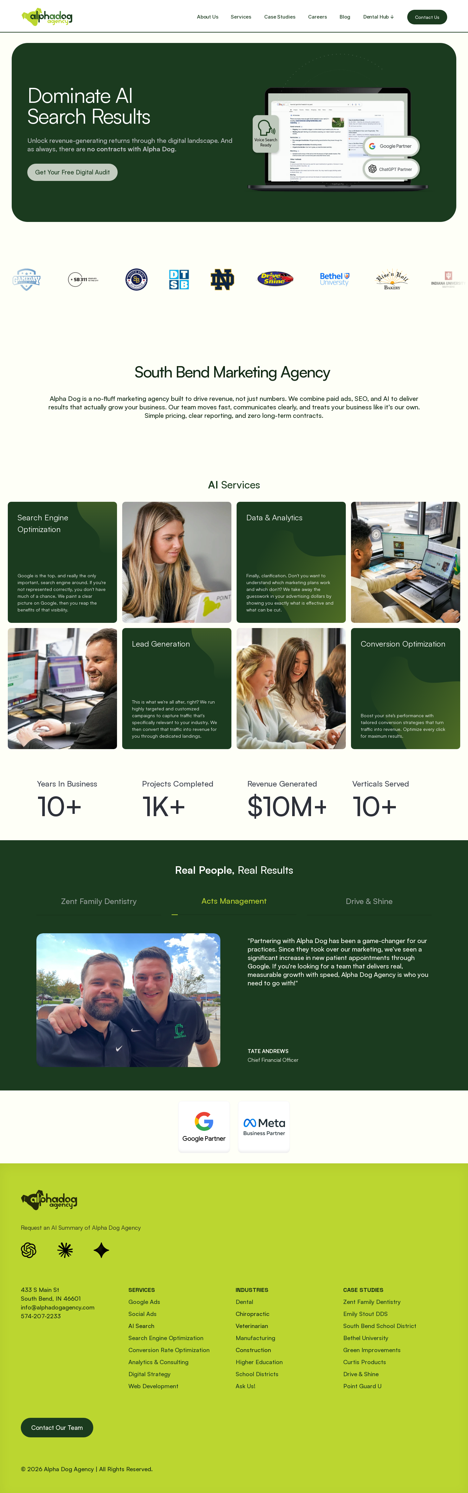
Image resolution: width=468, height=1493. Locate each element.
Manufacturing (255, 1337)
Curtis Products (364, 1361)
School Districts (257, 1373)
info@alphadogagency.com (58, 1307)
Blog (345, 17)
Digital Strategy (149, 1373)
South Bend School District (379, 1325)
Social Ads (142, 1313)
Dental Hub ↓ (378, 17)
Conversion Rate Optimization (169, 1349)
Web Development (153, 1386)
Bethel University (365, 1337)
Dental (244, 1301)
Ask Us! (245, 1386)
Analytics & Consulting (158, 1361)
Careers (317, 17)
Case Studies (279, 17)
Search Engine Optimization (165, 1337)
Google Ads (144, 1301)
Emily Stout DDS (365, 1313)
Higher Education (259, 1361)
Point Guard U (362, 1386)
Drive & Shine (361, 1373)
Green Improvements (372, 1349)
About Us (207, 17)
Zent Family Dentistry (372, 1301)
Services (241, 17)
